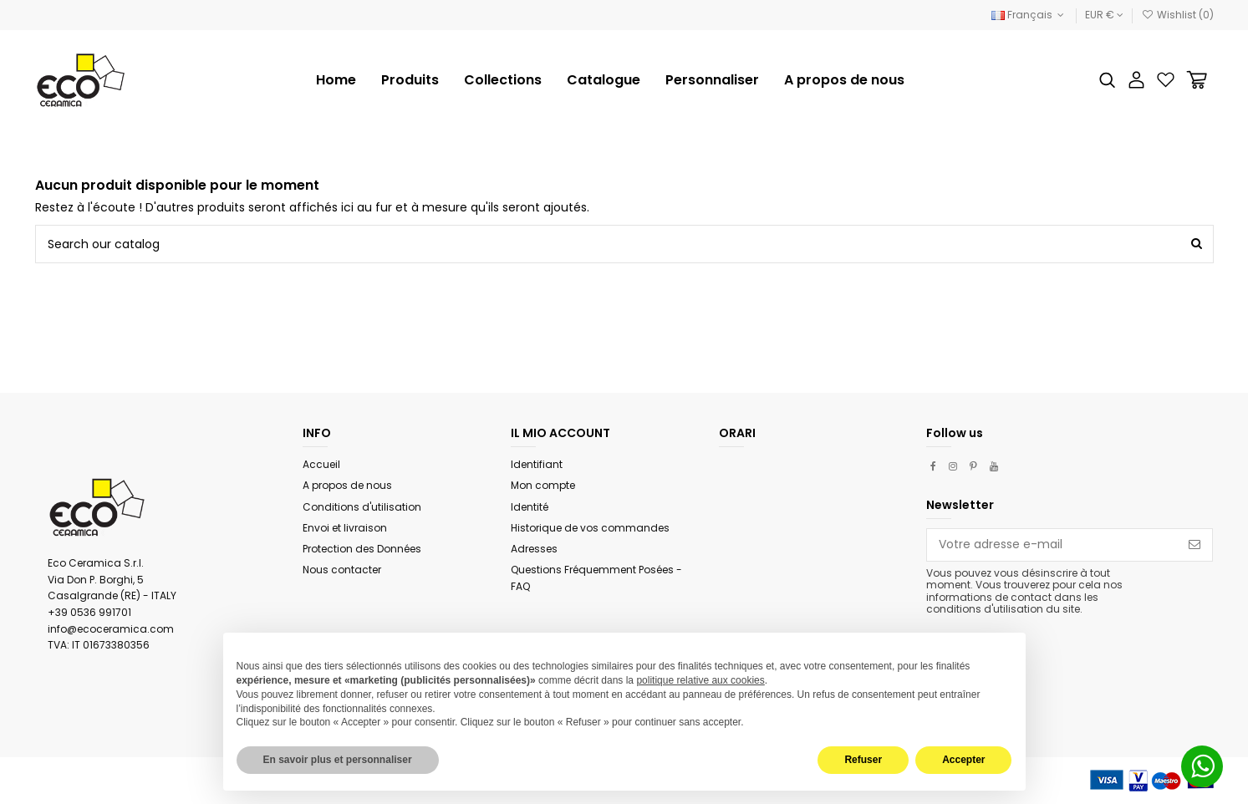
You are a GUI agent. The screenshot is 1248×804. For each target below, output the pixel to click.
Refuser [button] (863, 760)
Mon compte (543, 485)
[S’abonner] (1194, 545)
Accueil (321, 464)
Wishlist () (1177, 15)
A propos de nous (347, 485)
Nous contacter (342, 569)
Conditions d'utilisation (362, 507)
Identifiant (537, 464)
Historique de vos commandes (590, 528)
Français (1029, 15)
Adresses (534, 549)
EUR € (1104, 15)
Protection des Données (362, 549)
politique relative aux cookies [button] (700, 680)
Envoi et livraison (345, 528)
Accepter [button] (963, 760)
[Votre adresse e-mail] (1052, 545)
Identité (529, 507)
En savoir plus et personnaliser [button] (337, 760)
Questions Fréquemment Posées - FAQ (596, 577)
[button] (502, 80)
